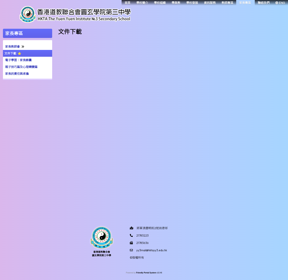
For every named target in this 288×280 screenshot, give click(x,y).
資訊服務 (210, 3)
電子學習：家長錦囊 (18, 60)
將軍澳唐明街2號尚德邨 (152, 228)
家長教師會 (12, 46)
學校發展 (192, 3)
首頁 (127, 3)
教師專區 (227, 3)
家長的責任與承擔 (17, 74)
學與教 (176, 3)
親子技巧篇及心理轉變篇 (21, 67)
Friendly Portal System (146, 273)
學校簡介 (142, 3)
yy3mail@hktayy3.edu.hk (151, 250)
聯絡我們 (263, 3)
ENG (280, 3)
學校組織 (160, 3)
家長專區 (245, 3)
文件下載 (10, 53)
